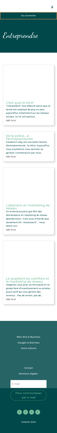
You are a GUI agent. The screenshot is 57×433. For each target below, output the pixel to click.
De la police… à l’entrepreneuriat (19, 137)
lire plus (11, 120)
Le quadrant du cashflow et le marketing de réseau (27, 280)
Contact (28, 368)
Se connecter (28, 15)
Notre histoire (28, 348)
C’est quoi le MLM (19, 103)
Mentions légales (28, 373)
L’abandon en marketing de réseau (28, 206)
